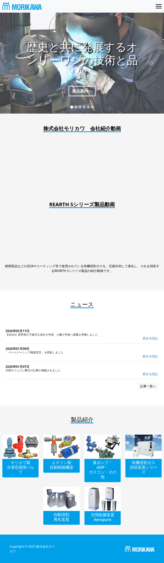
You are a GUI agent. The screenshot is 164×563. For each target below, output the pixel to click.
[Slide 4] (84, 107)
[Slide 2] (75, 107)
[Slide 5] (88, 107)
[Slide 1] (71, 107)
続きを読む (150, 338)
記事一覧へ (148, 386)
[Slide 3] (80, 107)
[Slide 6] (92, 107)
